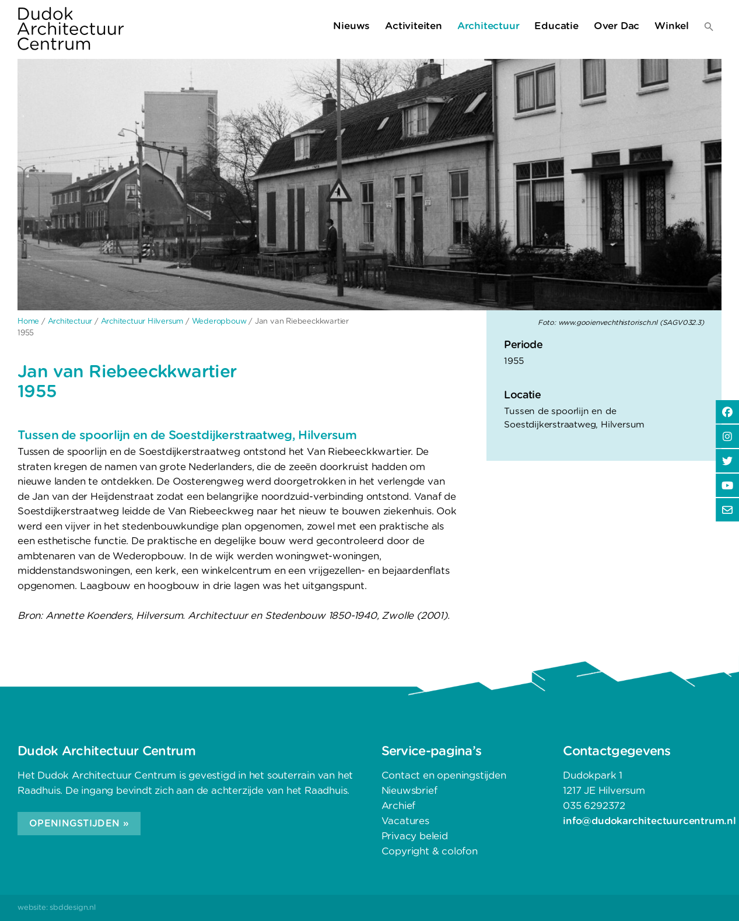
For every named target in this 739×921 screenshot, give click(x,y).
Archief (398, 806)
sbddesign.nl (73, 908)
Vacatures (405, 821)
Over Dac (616, 26)
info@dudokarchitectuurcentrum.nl (649, 821)
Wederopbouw (219, 321)
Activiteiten (413, 26)
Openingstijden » (79, 823)
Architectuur (488, 26)
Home (28, 321)
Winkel (671, 26)
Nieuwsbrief (409, 791)
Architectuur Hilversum (142, 321)
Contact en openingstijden (443, 775)
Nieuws (351, 26)
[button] (709, 29)
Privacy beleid (414, 836)
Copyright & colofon (429, 851)
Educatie (556, 26)
